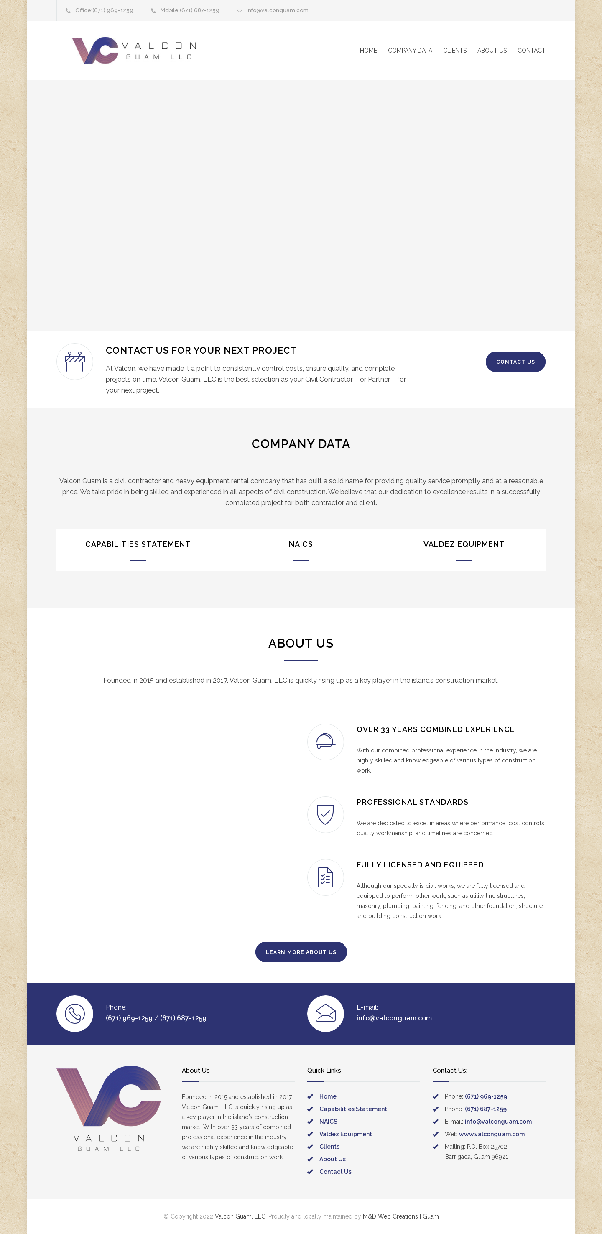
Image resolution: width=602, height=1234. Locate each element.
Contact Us (335, 1171)
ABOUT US (492, 50)
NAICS (301, 544)
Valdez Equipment (345, 1134)
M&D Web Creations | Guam (401, 1216)
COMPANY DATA (410, 50)
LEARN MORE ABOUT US (301, 952)
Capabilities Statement (353, 1109)
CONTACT (532, 50)
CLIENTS (455, 50)
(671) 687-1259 (199, 10)
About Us (332, 1159)
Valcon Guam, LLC (240, 1216)
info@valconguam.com (278, 10)
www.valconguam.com (492, 1134)
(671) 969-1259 (112, 10)
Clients (329, 1146)
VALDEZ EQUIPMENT (464, 544)
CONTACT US (515, 362)
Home (328, 1096)
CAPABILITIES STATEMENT (138, 544)
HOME (368, 50)
